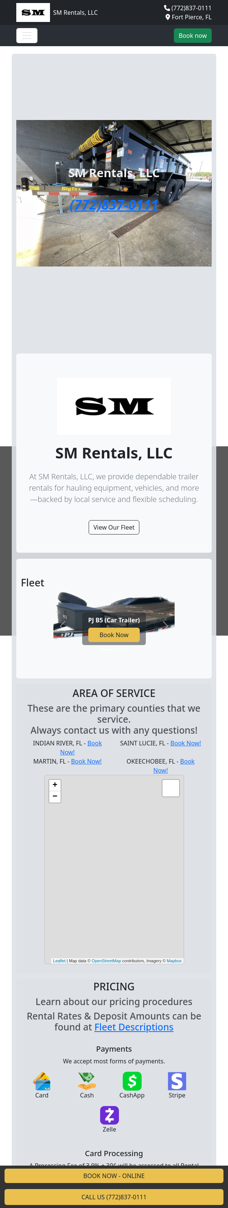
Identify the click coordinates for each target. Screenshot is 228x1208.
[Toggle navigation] (26, 35)
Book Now (114, 635)
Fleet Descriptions (133, 1027)
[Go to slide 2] (120, 649)
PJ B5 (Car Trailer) (114, 620)
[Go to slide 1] (107, 649)
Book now (193, 35)
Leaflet (59, 961)
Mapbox (174, 961)
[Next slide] (165, 626)
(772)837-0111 (192, 8)
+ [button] (54, 785)
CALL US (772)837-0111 (114, 1197)
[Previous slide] (62, 626)
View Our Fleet (114, 527)
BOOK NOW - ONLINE (114, 1176)
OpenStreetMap (106, 961)
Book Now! (185, 743)
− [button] (54, 797)
